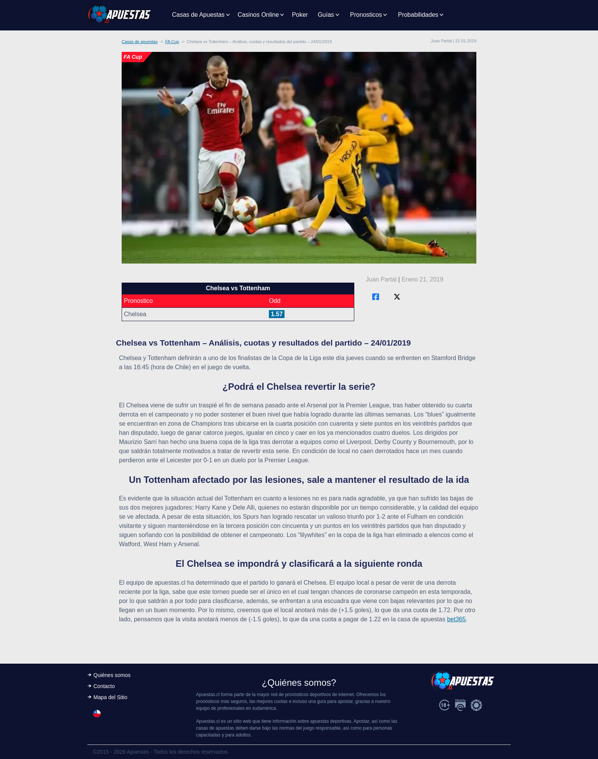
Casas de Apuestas (198, 14)
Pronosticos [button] (366, 14)
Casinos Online (258, 14)
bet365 (456, 619)
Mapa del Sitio (110, 697)
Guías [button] (326, 14)
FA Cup (172, 41)
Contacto (104, 686)
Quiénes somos (111, 675)
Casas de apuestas (140, 41)
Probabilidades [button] (418, 14)
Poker (300, 14)
